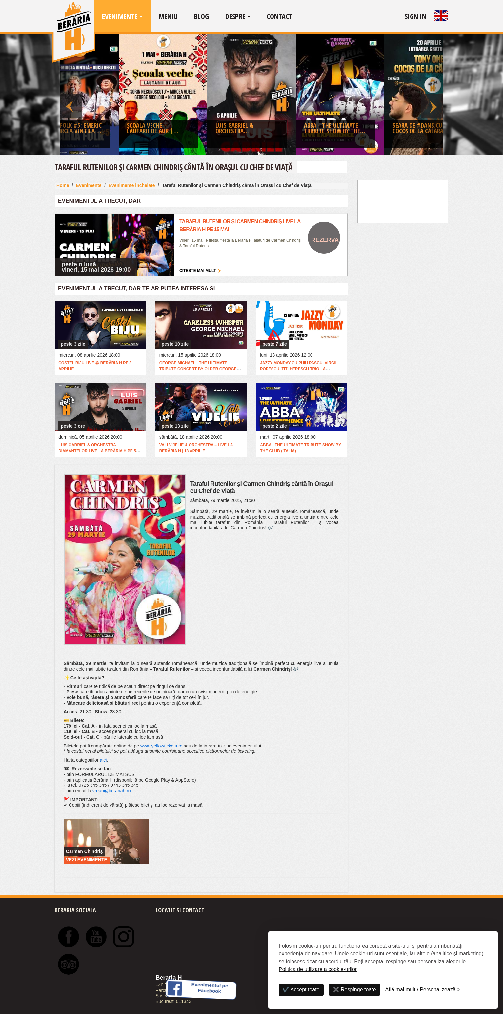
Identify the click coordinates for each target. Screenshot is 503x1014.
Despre (237, 16)
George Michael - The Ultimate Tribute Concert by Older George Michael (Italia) (198, 369)
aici (103, 760)
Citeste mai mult (197, 270)
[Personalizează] (423, 989)
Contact (279, 16)
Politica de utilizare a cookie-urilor (318, 969)
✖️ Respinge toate (354, 989)
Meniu (168, 16)
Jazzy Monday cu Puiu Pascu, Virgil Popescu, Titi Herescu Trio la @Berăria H (299, 369)
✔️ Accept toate (301, 989)
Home (62, 185)
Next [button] (432, 94)
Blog (201, 16)
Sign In (415, 16)
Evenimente (122, 16)
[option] (251, 96)
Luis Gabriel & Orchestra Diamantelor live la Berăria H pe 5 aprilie (97, 451)
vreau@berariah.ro (111, 790)
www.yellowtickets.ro (161, 745)
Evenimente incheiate (132, 185)
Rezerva (325, 240)
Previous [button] (71, 94)
